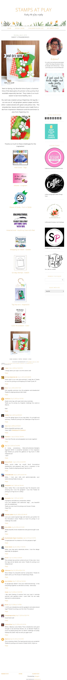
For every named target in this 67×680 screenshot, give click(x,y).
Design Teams (19, 28)
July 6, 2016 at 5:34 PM (20, 474)
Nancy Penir (9, 462)
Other (29, 359)
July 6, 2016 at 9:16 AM (14, 426)
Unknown (8, 570)
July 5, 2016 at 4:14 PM (17, 398)
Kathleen (7, 398)
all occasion (9, 363)
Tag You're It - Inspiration (20, 304)
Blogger (37, 676)
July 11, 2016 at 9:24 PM (22, 615)
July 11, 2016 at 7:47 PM (15, 604)
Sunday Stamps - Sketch (20, 272)
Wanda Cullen (9, 514)
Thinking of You (28, 363)
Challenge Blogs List (36, 28)
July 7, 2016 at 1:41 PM (17, 498)
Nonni (6, 557)
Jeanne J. (8, 436)
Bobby (7, 415)
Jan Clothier (8, 581)
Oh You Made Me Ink (11, 377)
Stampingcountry (10, 615)
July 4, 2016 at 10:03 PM (16, 368)
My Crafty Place (53, 28)
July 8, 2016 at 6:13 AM (18, 527)
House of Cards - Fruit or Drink (20, 207)
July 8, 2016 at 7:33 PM (19, 547)
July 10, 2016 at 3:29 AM (15, 557)
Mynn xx (7, 639)
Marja (6, 592)
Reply (6, 373)
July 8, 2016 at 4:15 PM (29, 538)
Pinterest (25, 359)
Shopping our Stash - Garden (20, 249)
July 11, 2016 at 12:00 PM (15, 592)
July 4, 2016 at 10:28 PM (24, 377)
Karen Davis (8, 547)
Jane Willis (8, 527)
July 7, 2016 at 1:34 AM (17, 485)
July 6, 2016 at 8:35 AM (15, 415)
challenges (16, 363)
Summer (22, 363)
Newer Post (5, 673)
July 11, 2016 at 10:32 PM (19, 624)
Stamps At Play (33, 10)
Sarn (6, 426)
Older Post (35, 673)
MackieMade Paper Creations (14, 538)
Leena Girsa (8, 624)
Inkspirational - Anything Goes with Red (20, 230)
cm (6, 445)
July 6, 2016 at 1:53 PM (17, 436)
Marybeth (8, 485)
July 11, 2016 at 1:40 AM (19, 581)
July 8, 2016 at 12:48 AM (20, 514)
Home (9, 28)
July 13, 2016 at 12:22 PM (17, 639)
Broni (6, 604)
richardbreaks (9, 474)
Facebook (15, 359)
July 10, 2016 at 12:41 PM (18, 570)
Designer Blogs (37, 679)
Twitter (20, 359)
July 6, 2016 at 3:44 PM (13, 445)
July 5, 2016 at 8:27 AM (14, 388)
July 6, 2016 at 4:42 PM (19, 462)
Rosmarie (8, 498)
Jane (6, 388)
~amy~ (7, 368)
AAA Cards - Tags (20, 167)
